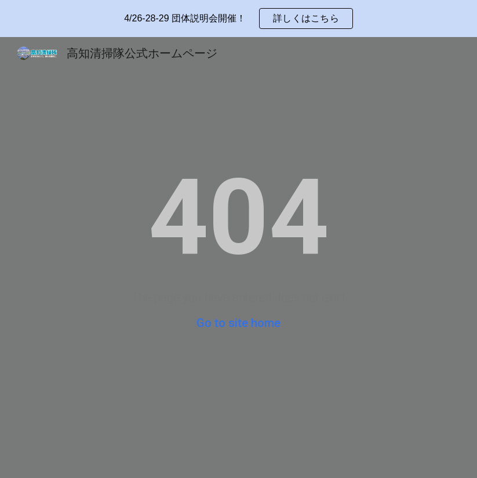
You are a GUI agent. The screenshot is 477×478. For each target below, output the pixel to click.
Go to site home (238, 323)
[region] (238, 18)
